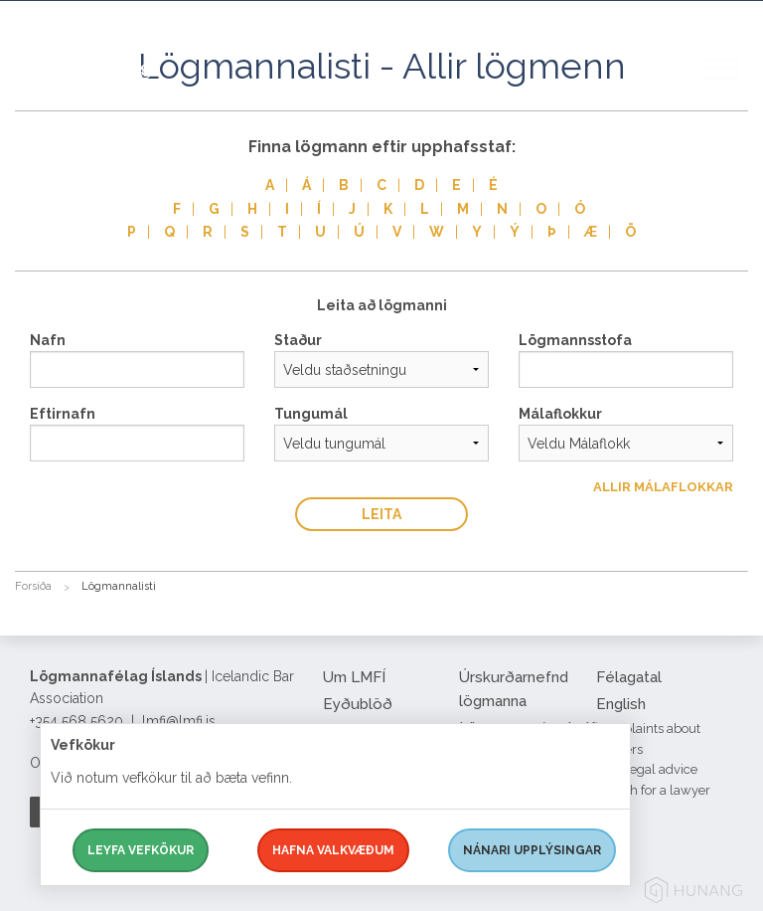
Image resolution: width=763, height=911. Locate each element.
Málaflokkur (560, 414)
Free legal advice (646, 769)
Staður (298, 340)
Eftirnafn (62, 414)
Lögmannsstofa (575, 340)
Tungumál (311, 414)
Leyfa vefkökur (140, 850)
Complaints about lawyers (648, 739)
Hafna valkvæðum (333, 850)
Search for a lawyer (653, 790)
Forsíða (33, 586)
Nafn (48, 340)
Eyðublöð (357, 704)
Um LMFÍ (354, 677)
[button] (733, 88)
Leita (381, 514)
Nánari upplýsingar (532, 850)
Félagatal (629, 677)
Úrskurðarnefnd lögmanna (513, 689)
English (621, 704)
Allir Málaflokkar (663, 486)
